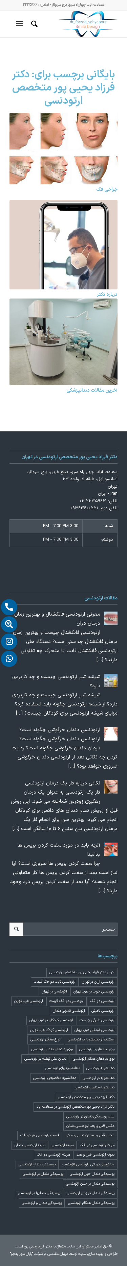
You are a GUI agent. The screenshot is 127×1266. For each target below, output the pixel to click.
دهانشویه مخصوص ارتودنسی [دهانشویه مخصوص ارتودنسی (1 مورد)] (54, 1078)
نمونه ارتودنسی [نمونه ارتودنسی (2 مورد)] (62, 1145)
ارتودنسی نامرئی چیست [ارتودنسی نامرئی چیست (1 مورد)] (97, 1020)
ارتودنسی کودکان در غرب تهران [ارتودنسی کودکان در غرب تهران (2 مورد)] (51, 1020)
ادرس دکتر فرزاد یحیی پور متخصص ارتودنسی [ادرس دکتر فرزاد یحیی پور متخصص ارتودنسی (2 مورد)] (81, 972)
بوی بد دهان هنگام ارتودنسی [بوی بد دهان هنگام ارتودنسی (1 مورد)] (93, 1059)
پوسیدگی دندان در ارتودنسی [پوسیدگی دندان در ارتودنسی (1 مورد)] (43, 1174)
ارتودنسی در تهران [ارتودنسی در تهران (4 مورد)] (54, 991)
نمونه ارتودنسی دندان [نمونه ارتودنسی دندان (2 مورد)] (30, 1145)
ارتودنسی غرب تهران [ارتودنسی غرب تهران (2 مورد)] (28, 1001)
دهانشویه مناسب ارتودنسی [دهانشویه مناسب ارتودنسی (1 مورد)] (94, 1087)
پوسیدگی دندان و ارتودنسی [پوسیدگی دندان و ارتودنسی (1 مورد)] (42, 1203)
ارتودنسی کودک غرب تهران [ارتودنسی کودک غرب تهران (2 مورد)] (49, 1030)
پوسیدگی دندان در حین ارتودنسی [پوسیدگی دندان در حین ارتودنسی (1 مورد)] (90, 1184)
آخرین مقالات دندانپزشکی (92, 390)
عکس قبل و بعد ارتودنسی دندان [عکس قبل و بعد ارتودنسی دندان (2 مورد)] (90, 1126)
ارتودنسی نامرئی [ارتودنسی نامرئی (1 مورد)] (102, 1011)
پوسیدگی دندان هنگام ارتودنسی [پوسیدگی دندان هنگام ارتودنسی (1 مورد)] (91, 1203)
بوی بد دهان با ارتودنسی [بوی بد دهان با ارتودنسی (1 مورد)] (96, 1049)
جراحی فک (107, 189)
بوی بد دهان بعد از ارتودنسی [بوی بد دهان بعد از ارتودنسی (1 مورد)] (52, 1049)
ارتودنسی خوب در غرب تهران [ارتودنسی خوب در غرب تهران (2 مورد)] (93, 991)
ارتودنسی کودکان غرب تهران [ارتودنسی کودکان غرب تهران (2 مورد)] (94, 1030)
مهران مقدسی (57, 1254)
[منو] (21, 24)
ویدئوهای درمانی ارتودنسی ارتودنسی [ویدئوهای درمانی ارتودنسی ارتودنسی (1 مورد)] (88, 1164)
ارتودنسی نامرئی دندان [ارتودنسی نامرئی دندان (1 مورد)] (69, 1011)
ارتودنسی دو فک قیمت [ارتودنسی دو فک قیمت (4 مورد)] (66, 1001)
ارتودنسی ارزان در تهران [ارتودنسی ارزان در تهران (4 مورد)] (98, 982)
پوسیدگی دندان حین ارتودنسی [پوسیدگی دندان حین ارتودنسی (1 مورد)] (92, 1174)
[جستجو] (33, 23)
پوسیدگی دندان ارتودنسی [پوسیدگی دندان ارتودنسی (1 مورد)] (37, 1164)
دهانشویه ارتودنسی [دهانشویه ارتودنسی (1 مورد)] (100, 1068)
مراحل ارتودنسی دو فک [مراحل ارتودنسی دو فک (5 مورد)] (97, 1145)
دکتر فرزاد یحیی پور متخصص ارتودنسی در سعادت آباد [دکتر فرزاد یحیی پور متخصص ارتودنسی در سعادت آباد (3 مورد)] (75, 1107)
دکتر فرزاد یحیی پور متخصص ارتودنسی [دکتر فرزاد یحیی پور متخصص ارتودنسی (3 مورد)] (86, 1097)
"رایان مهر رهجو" (21, 1254)
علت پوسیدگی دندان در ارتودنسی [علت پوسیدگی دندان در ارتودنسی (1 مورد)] (90, 1116)
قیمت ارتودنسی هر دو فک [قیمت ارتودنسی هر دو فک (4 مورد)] (39, 1135)
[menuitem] (33, 23)
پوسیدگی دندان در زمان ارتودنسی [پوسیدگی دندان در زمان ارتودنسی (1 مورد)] (90, 1193)
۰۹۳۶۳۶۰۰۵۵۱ (84, 508)
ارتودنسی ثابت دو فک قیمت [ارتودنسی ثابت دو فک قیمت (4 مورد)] (55, 982)
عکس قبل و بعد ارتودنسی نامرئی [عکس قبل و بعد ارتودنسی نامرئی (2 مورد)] (90, 1135)
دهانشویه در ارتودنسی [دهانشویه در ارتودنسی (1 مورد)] (98, 1078)
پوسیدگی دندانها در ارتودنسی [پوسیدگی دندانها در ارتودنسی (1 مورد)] (39, 1193)
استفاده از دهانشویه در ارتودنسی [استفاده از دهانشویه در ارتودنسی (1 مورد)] (91, 1039)
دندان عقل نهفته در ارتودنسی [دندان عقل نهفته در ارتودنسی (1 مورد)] (45, 1059)
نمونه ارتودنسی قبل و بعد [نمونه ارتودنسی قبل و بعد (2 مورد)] (95, 1155)
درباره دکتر (107, 294)
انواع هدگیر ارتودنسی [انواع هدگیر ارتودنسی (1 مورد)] (45, 1039)
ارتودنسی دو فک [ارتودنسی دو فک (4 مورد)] (102, 1001)
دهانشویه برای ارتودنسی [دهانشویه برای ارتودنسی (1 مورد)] (62, 1068)
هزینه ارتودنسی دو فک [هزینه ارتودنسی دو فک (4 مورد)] (53, 1155)
